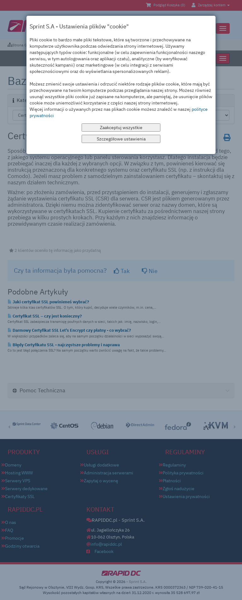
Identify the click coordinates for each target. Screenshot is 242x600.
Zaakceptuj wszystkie (121, 127)
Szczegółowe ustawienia (121, 139)
